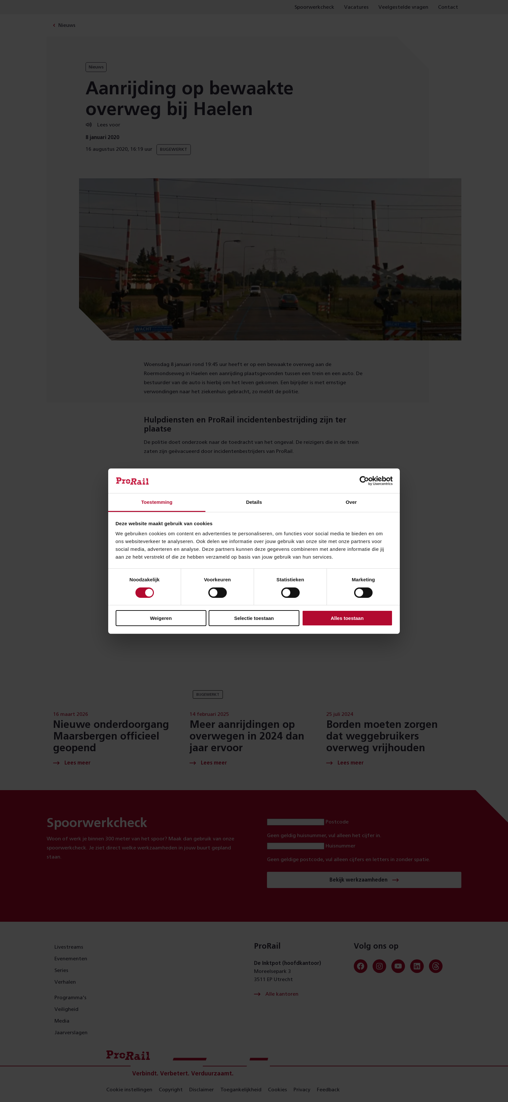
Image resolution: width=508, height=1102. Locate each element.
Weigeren (161, 618)
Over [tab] (351, 502)
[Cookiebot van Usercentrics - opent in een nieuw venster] (364, 481)
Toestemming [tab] (156, 502)
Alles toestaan (347, 618)
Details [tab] (254, 502)
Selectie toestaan (254, 618)
